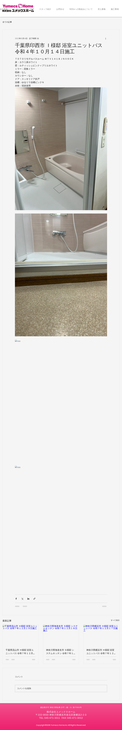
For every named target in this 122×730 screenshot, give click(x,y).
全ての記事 (7, 22)
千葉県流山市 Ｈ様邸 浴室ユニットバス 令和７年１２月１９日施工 (20, 651)
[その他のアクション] (105, 38)
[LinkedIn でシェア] (28, 598)
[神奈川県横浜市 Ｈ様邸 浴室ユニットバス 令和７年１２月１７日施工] (101, 635)
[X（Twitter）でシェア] (22, 598)
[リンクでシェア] (34, 598)
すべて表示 (115, 620)
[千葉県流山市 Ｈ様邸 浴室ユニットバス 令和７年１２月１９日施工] (21, 635)
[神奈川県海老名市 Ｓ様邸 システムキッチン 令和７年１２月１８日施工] (61, 635)
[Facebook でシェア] (16, 598)
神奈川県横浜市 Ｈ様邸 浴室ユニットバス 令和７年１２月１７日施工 (101, 651)
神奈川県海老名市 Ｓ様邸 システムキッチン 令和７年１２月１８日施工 (61, 651)
